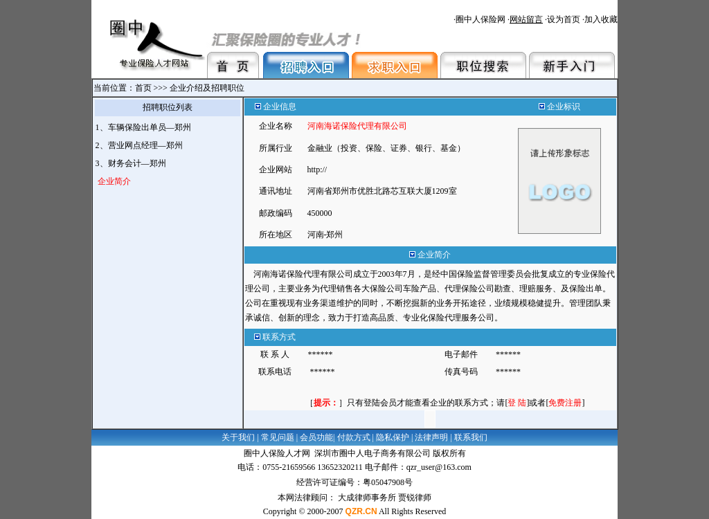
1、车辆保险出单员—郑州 (144, 127)
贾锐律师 (414, 497)
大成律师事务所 (367, 497)
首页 (143, 88)
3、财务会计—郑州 (132, 163)
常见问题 (277, 437)
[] (517, 403)
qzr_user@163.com (439, 467)
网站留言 (526, 19)
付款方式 (353, 437)
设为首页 (563, 19)
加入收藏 (601, 19)
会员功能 (316, 437)
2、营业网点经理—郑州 (140, 145)
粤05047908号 (388, 482)
